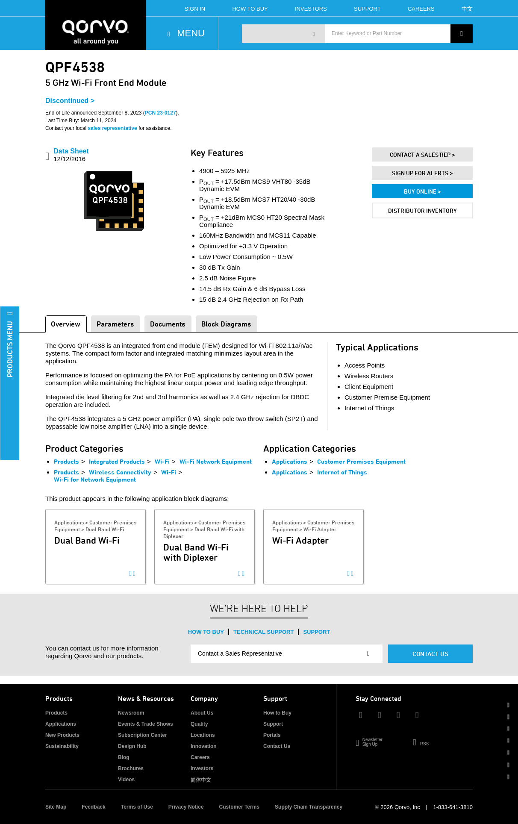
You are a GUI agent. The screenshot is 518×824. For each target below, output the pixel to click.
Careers (421, 9)
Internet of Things (342, 472)
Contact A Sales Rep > (422, 154)
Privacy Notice (186, 807)
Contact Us (430, 653)
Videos (126, 780)
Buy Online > (422, 191)
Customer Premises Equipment (361, 461)
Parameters (115, 323)
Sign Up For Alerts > (422, 173)
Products (66, 461)
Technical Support (263, 632)
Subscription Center (142, 735)
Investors (311, 9)
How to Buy (206, 632)
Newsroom (131, 713)
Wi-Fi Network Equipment (216, 461)
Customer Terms (239, 807)
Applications (289, 461)
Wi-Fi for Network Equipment (95, 479)
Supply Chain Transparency (308, 807)
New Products (62, 735)
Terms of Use (137, 807)
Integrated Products (117, 461)
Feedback (93, 807)
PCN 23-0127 (160, 113)
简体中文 (201, 780)
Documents (167, 323)
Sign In (195, 9)
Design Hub (132, 746)
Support (367, 9)
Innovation (204, 746)
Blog (124, 757)
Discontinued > (69, 100)
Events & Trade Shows (145, 724)
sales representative (112, 128)
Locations (203, 735)
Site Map (55, 807)
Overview (65, 323)
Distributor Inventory (422, 210)
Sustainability (62, 746)
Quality (199, 724)
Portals (272, 735)
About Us (202, 713)
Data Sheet (71, 154)
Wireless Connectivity (120, 472)
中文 (467, 9)
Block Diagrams (226, 323)
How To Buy (250, 9)
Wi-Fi (162, 461)
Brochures (131, 768)
